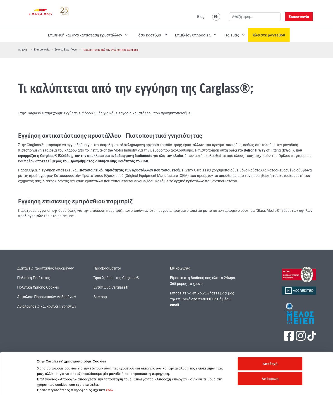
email (174, 305)
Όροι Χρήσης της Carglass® (116, 278)
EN (216, 16)
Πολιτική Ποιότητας (33, 278)
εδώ (109, 368)
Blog (200, 16)
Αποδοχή (270, 341)
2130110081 (208, 299)
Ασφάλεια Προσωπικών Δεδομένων (46, 297)
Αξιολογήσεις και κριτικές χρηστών (46, 306)
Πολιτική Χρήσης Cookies (38, 287)
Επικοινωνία (299, 16)
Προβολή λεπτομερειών (246, 386)
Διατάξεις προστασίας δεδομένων (45, 268)
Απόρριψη (269, 356)
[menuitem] (87, 35)
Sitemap (100, 297)
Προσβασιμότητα (107, 268)
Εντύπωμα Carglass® (110, 287)
